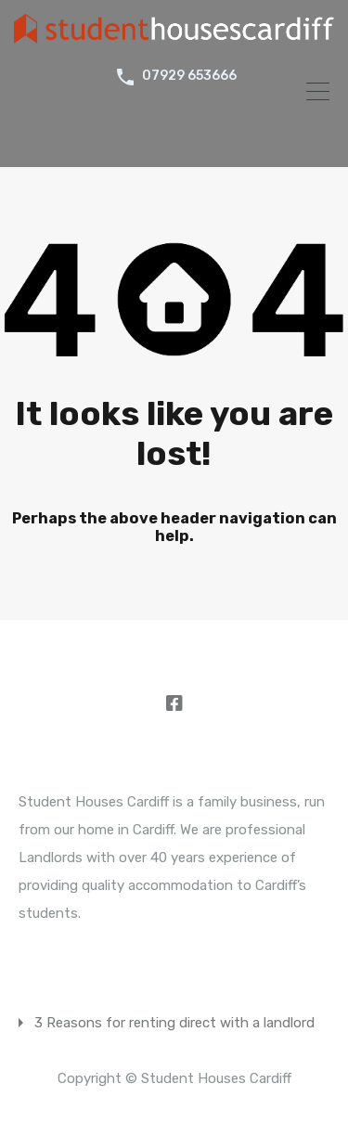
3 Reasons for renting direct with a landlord (174, 1022)
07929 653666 (189, 76)
